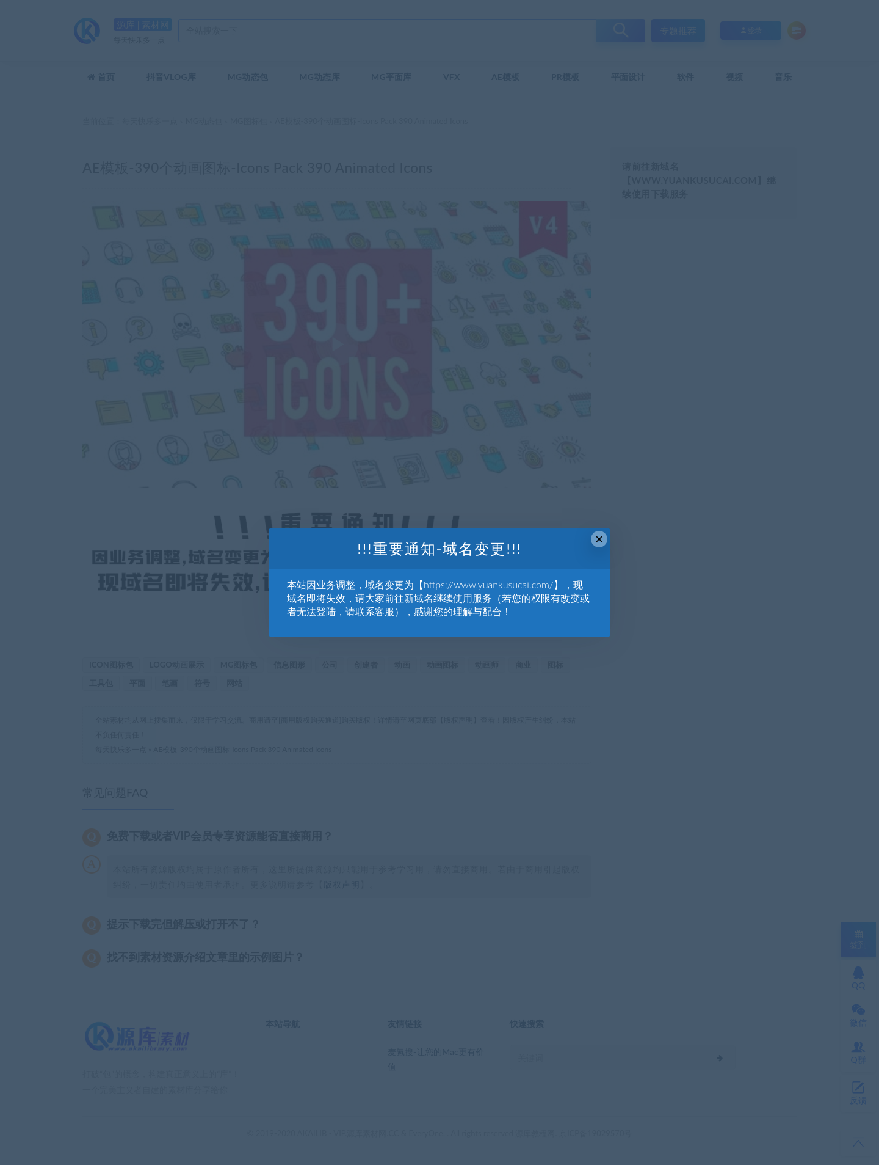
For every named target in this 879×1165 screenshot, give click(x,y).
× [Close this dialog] (599, 539)
